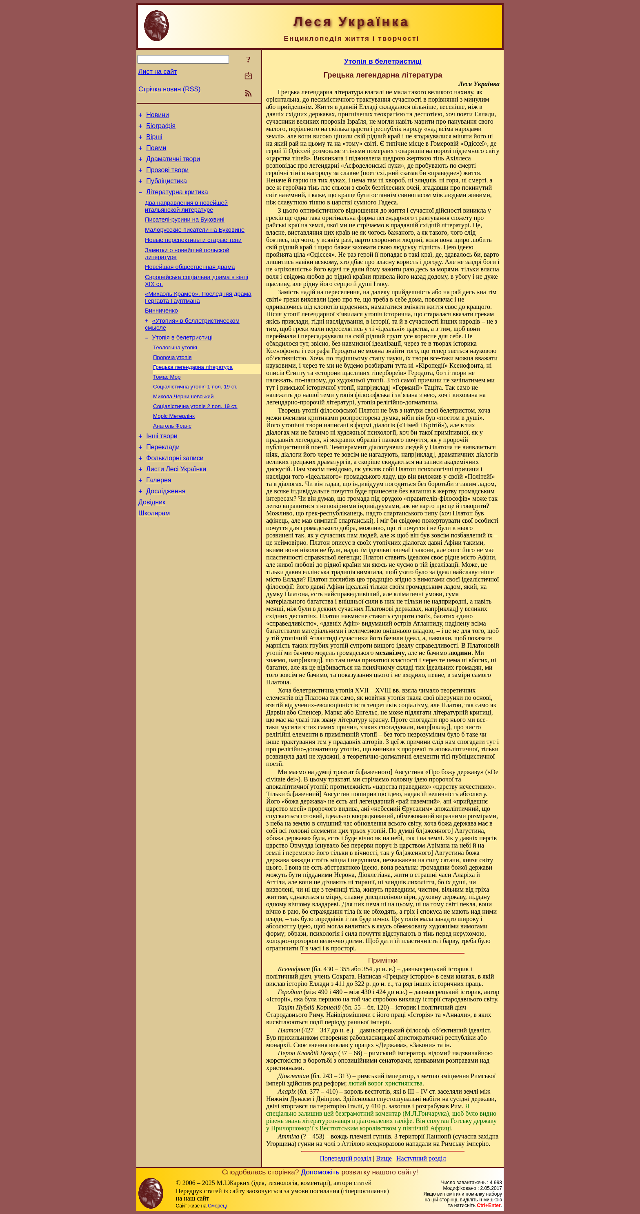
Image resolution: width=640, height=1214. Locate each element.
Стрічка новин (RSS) (169, 89)
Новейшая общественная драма (190, 284)
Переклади (163, 480)
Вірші (154, 140)
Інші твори (162, 467)
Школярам (154, 553)
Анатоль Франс (172, 456)
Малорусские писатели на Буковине (194, 243)
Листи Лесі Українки (176, 504)
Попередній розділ (345, 1158)
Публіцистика (166, 189)
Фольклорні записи (174, 492)
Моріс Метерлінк (174, 446)
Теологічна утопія (175, 371)
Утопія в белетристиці (182, 360)
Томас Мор (167, 403)
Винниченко (161, 331)
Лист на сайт (157, 71)
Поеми (156, 152)
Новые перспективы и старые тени (193, 254)
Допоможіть (320, 1172)
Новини (157, 116)
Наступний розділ (421, 1158)
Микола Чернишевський (183, 425)
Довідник (151, 541)
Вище (384, 1158)
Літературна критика (177, 201)
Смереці (217, 1206)
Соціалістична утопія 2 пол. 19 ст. (195, 435)
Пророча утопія (172, 382)
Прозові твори (167, 177)
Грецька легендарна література (193, 393)
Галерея (158, 516)
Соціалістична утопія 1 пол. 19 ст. (195, 414)
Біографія (161, 128)
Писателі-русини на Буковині (184, 232)
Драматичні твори (173, 165)
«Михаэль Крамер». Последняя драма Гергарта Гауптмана (198, 317)
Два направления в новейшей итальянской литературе (186, 217)
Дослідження (165, 529)
